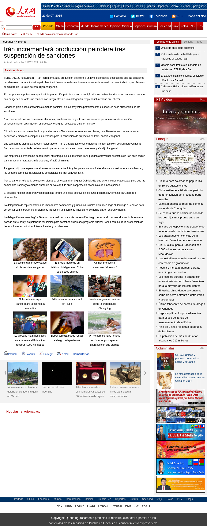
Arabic (174, 6)
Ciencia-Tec (104, 499)
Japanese (163, 6)
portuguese (199, 6)
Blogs (190, 499)
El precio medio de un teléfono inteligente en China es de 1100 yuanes (67, 267)
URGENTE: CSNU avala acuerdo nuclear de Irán (50, 34)
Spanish (150, 6)
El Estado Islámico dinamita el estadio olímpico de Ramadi (182, 78)
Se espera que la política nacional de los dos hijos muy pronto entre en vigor (180, 217)
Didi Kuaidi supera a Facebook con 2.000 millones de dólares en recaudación (179, 249)
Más (202, 99)
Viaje (175, 26)
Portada (48, 26)
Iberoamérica (99, 26)
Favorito (28, 354)
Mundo (85, 26)
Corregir (45, 354)
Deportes (139, 26)
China (60, 26)
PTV (192, 26)
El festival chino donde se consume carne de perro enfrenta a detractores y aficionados (181, 295)
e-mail (63, 354)
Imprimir (10, 354)
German (185, 6)
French (127, 6)
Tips (200, 26)
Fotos (184, 26)
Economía (72, 26)
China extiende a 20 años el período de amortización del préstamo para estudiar (180, 195)
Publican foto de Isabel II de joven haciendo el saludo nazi (180, 56)
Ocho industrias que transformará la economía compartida (30, 304)
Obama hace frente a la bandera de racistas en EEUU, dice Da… (181, 67)
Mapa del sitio (197, 16)
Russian (138, 6)
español (8, 41)
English (116, 6)
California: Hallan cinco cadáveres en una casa (182, 89)
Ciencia (127, 26)
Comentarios (81, 354)
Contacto (118, 16)
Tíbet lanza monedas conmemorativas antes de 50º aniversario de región (90, 392)
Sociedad (164, 26)
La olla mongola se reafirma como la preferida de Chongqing (104, 304)
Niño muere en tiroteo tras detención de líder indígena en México (22, 392)
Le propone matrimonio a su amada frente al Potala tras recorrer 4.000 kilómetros (30, 340)
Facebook (158, 16)
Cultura (152, 26)
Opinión (115, 26)
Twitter (137, 16)
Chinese (104, 6)
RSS (177, 16)
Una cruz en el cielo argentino (53, 389)
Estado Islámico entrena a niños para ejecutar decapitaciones (124, 392)
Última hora (9, 34)
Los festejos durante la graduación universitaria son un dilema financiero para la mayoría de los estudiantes (181, 281)
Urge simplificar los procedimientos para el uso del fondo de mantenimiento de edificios (179, 318)
